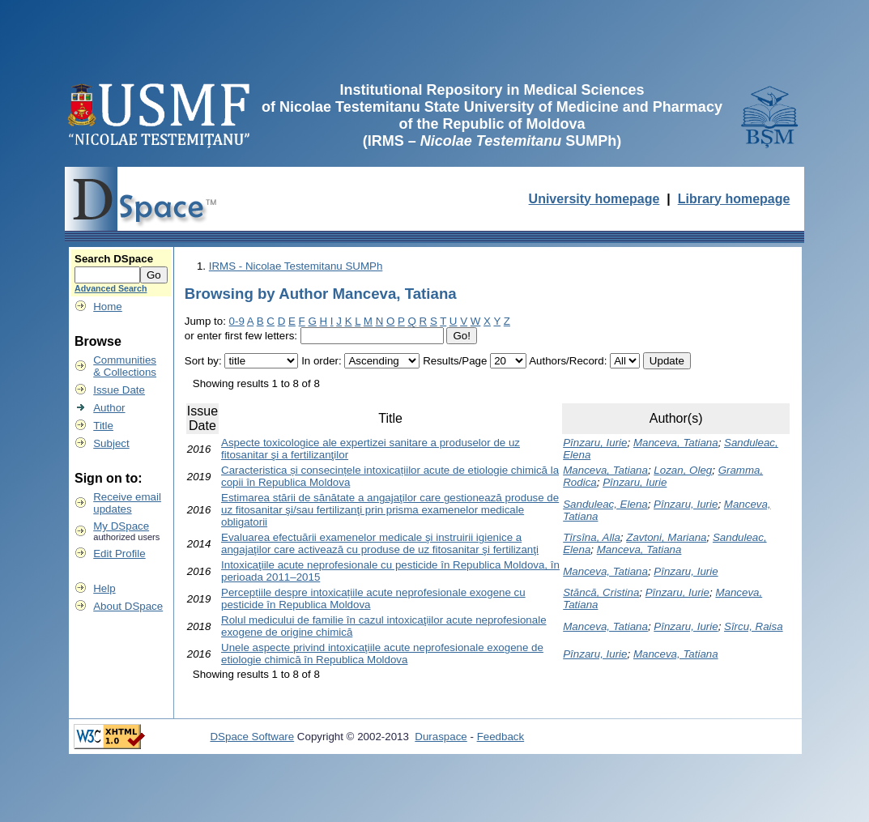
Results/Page (455, 361)
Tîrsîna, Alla (591, 537)
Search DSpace (114, 259)
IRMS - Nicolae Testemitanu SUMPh (296, 266)
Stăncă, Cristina (601, 592)
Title (103, 426)
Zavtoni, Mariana (666, 537)
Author (109, 408)
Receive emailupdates (127, 503)
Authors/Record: (568, 361)
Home (107, 306)
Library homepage (734, 199)
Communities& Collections (124, 366)
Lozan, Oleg (683, 470)
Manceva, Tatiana (675, 443)
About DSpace (128, 606)
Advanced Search (111, 288)
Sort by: (203, 361)
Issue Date (119, 390)
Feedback (501, 736)
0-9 (237, 321)
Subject (111, 443)
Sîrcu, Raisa (753, 626)
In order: (321, 361)
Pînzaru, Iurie (595, 443)
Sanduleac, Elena (605, 504)
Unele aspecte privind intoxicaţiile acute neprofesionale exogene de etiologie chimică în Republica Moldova (382, 653)
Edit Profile (119, 553)
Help (104, 588)
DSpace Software (252, 736)
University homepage (594, 199)
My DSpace (121, 526)
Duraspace (440, 736)
